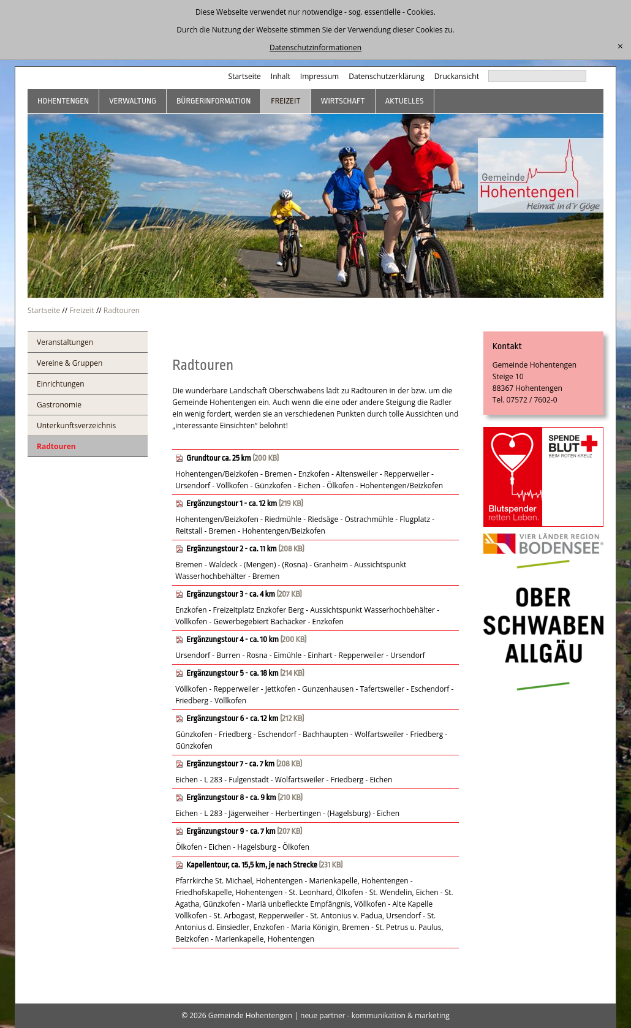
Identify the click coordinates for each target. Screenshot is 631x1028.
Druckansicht (456, 76)
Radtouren (122, 310)
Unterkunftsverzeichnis (76, 425)
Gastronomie (59, 404)
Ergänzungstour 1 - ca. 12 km (231, 503)
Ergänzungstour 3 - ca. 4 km (230, 594)
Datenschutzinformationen (315, 47)
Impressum (319, 76)
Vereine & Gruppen (69, 363)
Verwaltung (132, 100)
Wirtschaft (343, 100)
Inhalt (280, 76)
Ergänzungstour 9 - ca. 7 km (230, 831)
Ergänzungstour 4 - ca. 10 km (232, 639)
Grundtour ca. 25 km (218, 458)
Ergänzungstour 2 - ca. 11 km (231, 548)
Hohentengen (63, 100)
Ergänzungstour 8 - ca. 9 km (231, 797)
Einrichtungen (61, 384)
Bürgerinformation (213, 100)
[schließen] (620, 46)
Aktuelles (404, 100)
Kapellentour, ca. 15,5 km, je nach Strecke (251, 864)
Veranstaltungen (65, 342)
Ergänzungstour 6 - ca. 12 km (232, 718)
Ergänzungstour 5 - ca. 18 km (232, 673)
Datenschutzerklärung (387, 76)
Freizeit (285, 100)
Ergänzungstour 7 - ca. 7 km (230, 763)
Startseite (245, 76)
